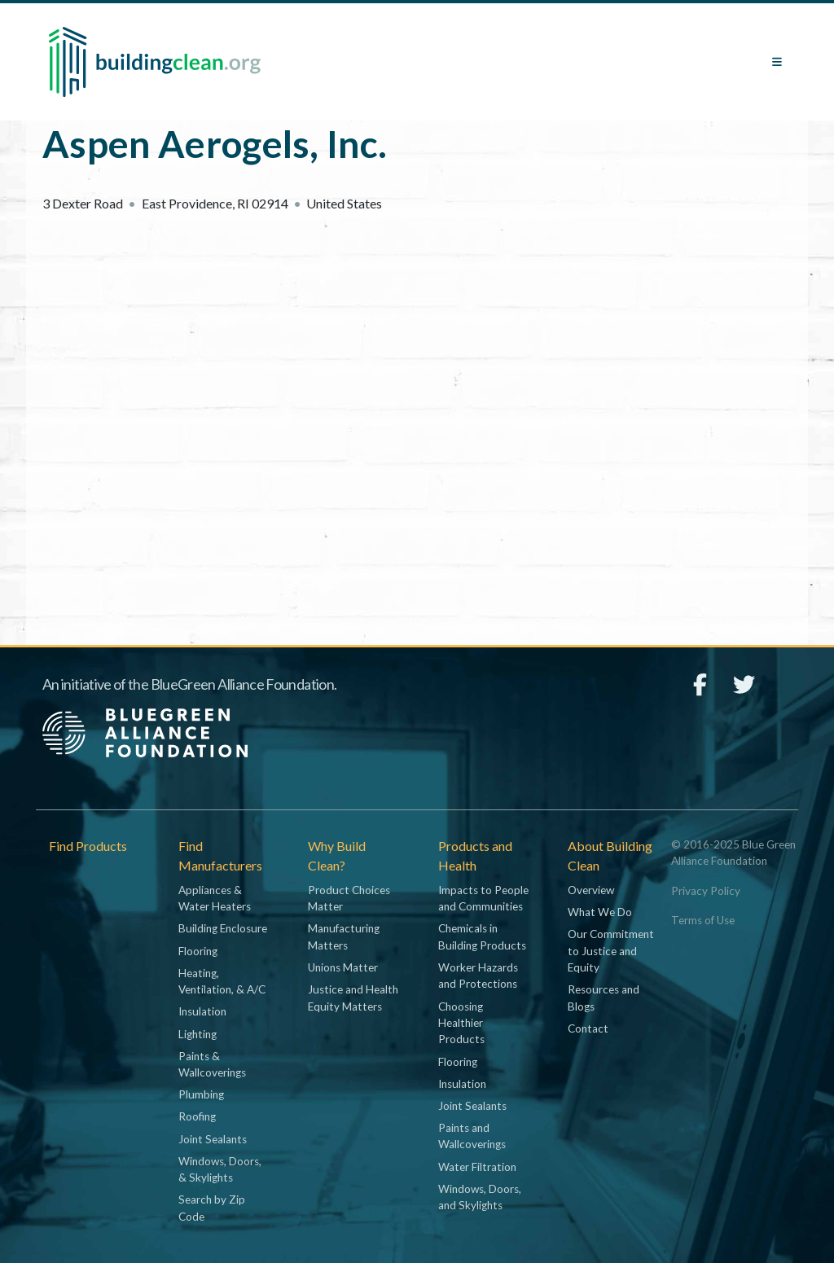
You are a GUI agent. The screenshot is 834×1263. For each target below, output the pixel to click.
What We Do (600, 912)
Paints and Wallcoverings (472, 1136)
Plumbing (201, 1094)
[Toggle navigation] (777, 62)
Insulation (202, 1011)
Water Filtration (477, 1166)
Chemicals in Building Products (482, 936)
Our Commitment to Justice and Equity (611, 951)
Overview (591, 890)
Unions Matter (343, 967)
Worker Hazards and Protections (478, 975)
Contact (588, 1028)
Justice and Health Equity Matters (353, 997)
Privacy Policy (705, 890)
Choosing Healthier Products (461, 1023)
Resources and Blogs (603, 997)
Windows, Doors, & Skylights (219, 1169)
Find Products (88, 845)
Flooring (197, 951)
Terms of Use (703, 920)
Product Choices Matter (349, 898)
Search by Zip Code (211, 1207)
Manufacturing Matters (344, 936)
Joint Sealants (212, 1139)
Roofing (197, 1116)
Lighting (197, 1034)
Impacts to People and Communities (483, 898)
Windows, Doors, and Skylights (479, 1197)
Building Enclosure (222, 928)
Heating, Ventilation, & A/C (222, 981)
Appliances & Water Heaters (214, 898)
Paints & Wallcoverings (212, 1064)
